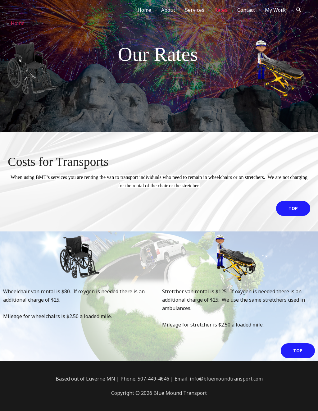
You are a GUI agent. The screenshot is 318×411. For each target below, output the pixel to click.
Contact (246, 10)
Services (194, 10)
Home (144, 10)
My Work (275, 10)
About (168, 10)
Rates (220, 10)
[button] (299, 10)
